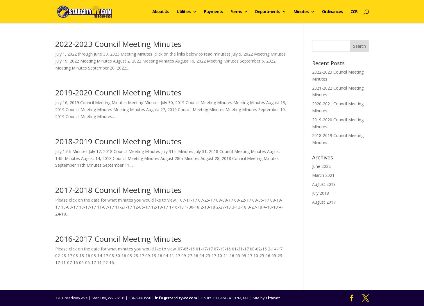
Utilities (184, 12)
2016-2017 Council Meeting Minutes (118, 239)
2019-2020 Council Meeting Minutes (118, 92)
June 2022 (321, 166)
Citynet (273, 297)
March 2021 (323, 175)
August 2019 (324, 184)
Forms (236, 12)
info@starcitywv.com (176, 297)
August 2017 (324, 202)
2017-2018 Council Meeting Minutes (118, 190)
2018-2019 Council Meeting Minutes (118, 141)
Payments (213, 12)
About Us (160, 12)
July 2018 (320, 193)
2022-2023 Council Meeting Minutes (118, 44)
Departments (267, 12)
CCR (353, 12)
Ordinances (332, 12)
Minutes (301, 12)
